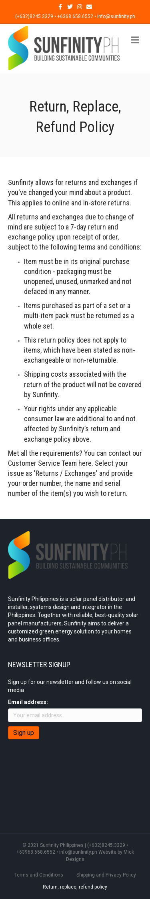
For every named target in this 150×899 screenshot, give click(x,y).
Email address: (28, 702)
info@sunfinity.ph (78, 852)
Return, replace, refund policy (75, 887)
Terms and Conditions (38, 875)
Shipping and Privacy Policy (106, 875)
